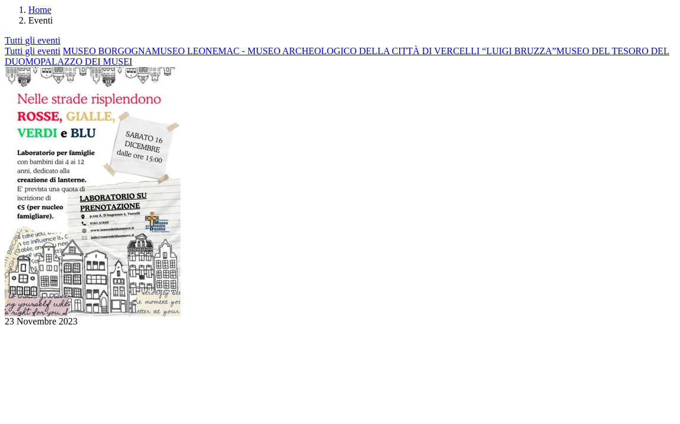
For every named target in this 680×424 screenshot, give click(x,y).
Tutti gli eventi (33, 40)
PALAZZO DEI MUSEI (86, 62)
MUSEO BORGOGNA (107, 51)
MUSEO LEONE (185, 51)
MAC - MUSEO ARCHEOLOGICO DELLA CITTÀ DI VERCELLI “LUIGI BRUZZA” (387, 51)
